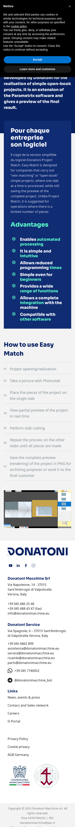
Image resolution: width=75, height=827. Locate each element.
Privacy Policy (18, 739)
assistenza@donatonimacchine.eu (33, 648)
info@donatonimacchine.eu (28, 613)
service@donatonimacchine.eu (31, 653)
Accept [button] (37, 59)
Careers (13, 713)
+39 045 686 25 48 (21, 604)
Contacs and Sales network (28, 705)
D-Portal (14, 721)
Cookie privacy (19, 747)
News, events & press (24, 697)
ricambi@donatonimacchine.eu (31, 658)
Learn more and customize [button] (37, 69)
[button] (70, 6)
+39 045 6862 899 (20, 643)
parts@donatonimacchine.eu (29, 663)
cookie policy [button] (19, 26)
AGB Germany (18, 755)
